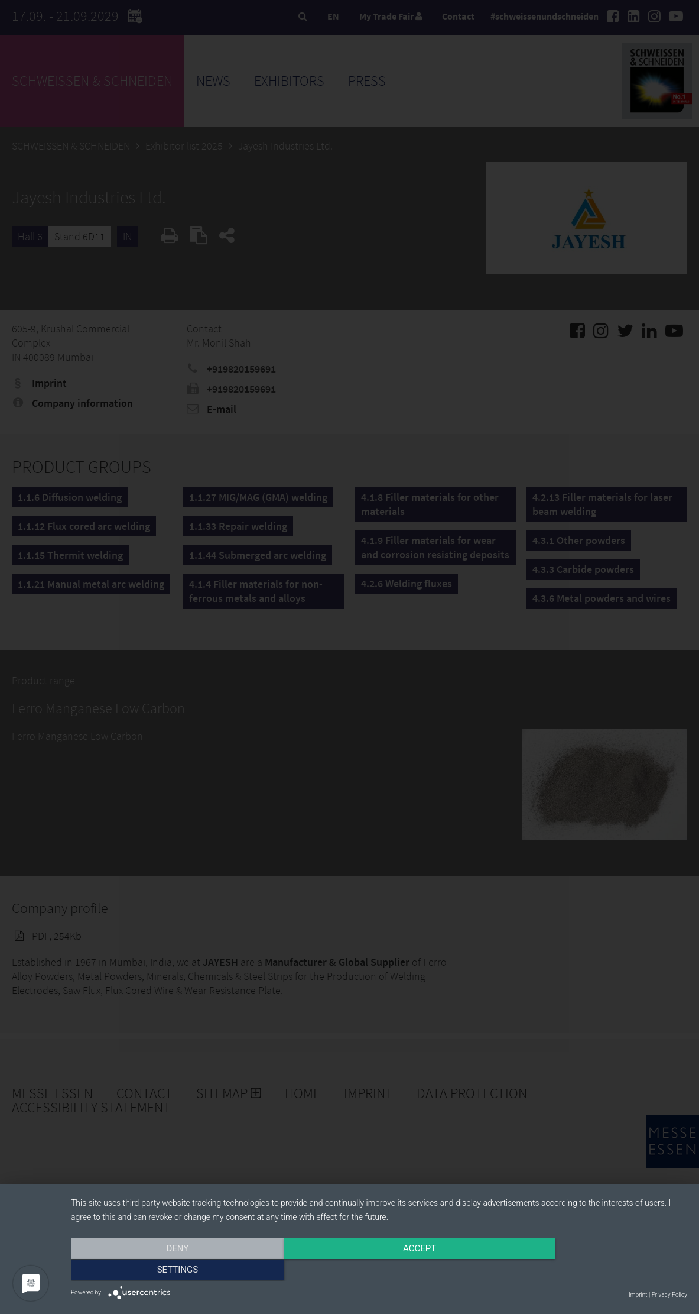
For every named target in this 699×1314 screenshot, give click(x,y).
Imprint (638, 1295)
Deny (163, 1271)
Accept (378, 1271)
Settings (595, 1271)
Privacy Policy (669, 1295)
